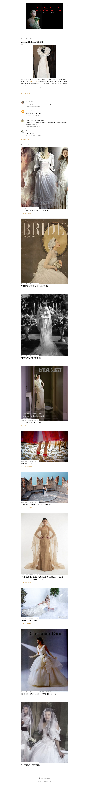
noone (28, 111)
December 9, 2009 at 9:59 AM (33, 106)
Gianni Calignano (34, 81)
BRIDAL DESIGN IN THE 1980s (34, 210)
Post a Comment (26, 139)
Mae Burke (48, 781)
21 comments (28, 289)
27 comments (28, 425)
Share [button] (22, 93)
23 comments (28, 768)
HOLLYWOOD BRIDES (31, 358)
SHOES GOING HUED (30, 463)
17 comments (28, 623)
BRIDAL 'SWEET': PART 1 (31, 422)
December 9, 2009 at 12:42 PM (33, 115)
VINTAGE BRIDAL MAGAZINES (34, 286)
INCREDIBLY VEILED (30, 765)
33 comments (28, 466)
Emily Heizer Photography (33, 120)
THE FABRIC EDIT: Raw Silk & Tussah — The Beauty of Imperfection (42, 578)
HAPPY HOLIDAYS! (29, 620)
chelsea (28, 101)
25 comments (28, 507)
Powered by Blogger (44, 778)
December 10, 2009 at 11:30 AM (33, 135)
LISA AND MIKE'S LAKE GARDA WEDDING (39, 504)
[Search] (67, 4)
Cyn (27, 131)
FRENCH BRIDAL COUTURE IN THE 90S (38, 694)
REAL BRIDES (51, 31)
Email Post (27, 93)
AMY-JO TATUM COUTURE (38, 31)
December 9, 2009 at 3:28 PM (33, 126)
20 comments (28, 361)
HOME (28, 31)
